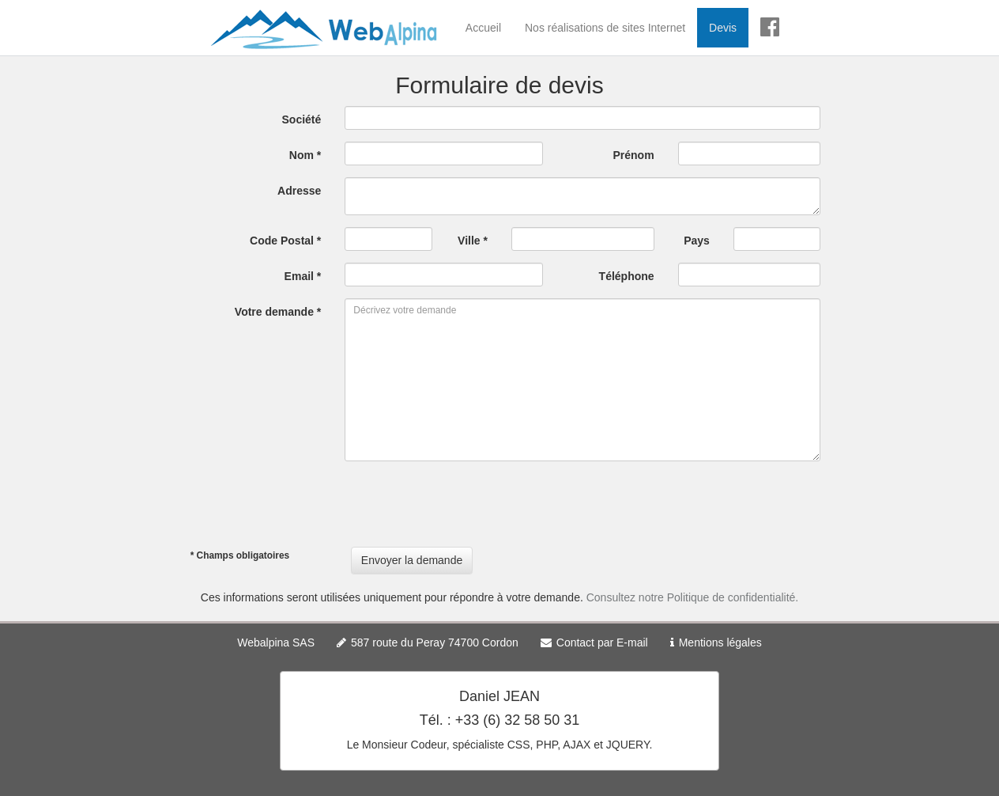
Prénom (633, 155)
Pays (697, 240)
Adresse (299, 190)
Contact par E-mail (602, 642)
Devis (723, 27)
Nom (305, 155)
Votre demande (278, 311)
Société (302, 119)
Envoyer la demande (411, 560)
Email (303, 276)
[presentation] (465, 504)
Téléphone (626, 276)
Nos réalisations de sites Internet (605, 27)
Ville (473, 240)
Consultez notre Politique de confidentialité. (692, 597)
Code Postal (285, 240)
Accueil (483, 27)
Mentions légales (720, 642)
